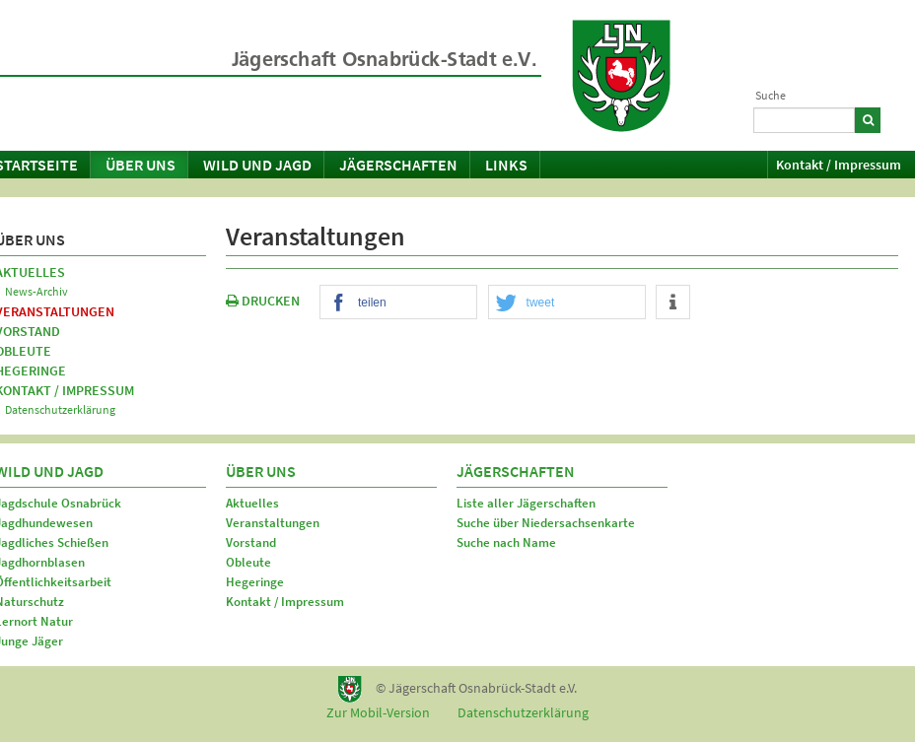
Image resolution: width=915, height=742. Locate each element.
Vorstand (251, 542)
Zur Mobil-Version (378, 712)
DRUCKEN (263, 300)
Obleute (248, 562)
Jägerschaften (398, 164)
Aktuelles (252, 503)
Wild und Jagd (257, 164)
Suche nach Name (506, 542)
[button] (398, 303)
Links (506, 164)
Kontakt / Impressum (838, 164)
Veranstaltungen (272, 522)
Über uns (141, 164)
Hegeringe (255, 581)
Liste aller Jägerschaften (526, 503)
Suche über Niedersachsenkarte (546, 522)
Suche (770, 95)
